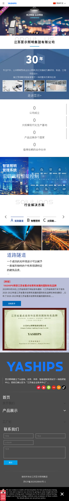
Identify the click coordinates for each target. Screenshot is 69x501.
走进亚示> (34, 95)
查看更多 (11, 304)
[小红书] (54, 388)
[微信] (49, 388)
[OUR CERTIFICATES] (34, 330)
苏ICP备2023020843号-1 (34, 482)
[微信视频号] (59, 388)
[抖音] (64, 388)
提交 (10, 463)
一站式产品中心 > (10, 181)
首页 (6, 398)
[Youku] (44, 388)
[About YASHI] (34, 46)
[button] (6, 217)
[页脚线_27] (34, 392)
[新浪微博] (39, 388)
